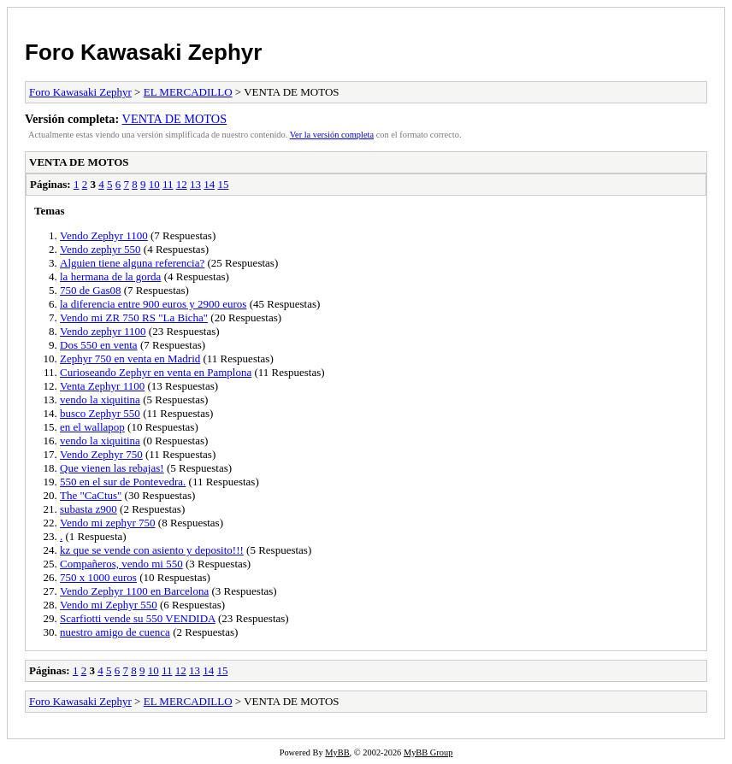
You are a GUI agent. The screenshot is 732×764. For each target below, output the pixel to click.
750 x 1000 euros (98, 577)
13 (195, 184)
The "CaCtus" (90, 495)
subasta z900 (88, 508)
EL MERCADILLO (188, 91)
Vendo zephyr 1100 (103, 331)
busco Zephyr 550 (100, 413)
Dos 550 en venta (99, 344)
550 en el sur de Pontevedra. (123, 481)
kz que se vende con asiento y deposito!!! (152, 550)
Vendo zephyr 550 (100, 249)
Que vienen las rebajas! (112, 467)
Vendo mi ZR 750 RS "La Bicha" (134, 317)
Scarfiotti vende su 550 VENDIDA (137, 618)
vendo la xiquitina (100, 399)
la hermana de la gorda (110, 276)
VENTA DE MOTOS (174, 119)
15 (222, 184)
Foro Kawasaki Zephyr (143, 52)
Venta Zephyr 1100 (102, 385)
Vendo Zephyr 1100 (104, 235)
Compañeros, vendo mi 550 (121, 563)
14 (209, 184)
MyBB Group (428, 752)
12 (181, 184)
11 (168, 184)
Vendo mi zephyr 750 (108, 522)
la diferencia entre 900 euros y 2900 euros (153, 303)
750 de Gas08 (90, 290)
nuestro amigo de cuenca (115, 632)
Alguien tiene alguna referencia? (132, 262)
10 (154, 184)
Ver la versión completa (332, 134)
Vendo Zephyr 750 (101, 454)
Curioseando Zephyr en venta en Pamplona (155, 372)
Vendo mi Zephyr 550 (108, 604)
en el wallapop (92, 426)
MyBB (337, 752)
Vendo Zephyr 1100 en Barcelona (134, 591)
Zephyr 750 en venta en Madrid (130, 358)
